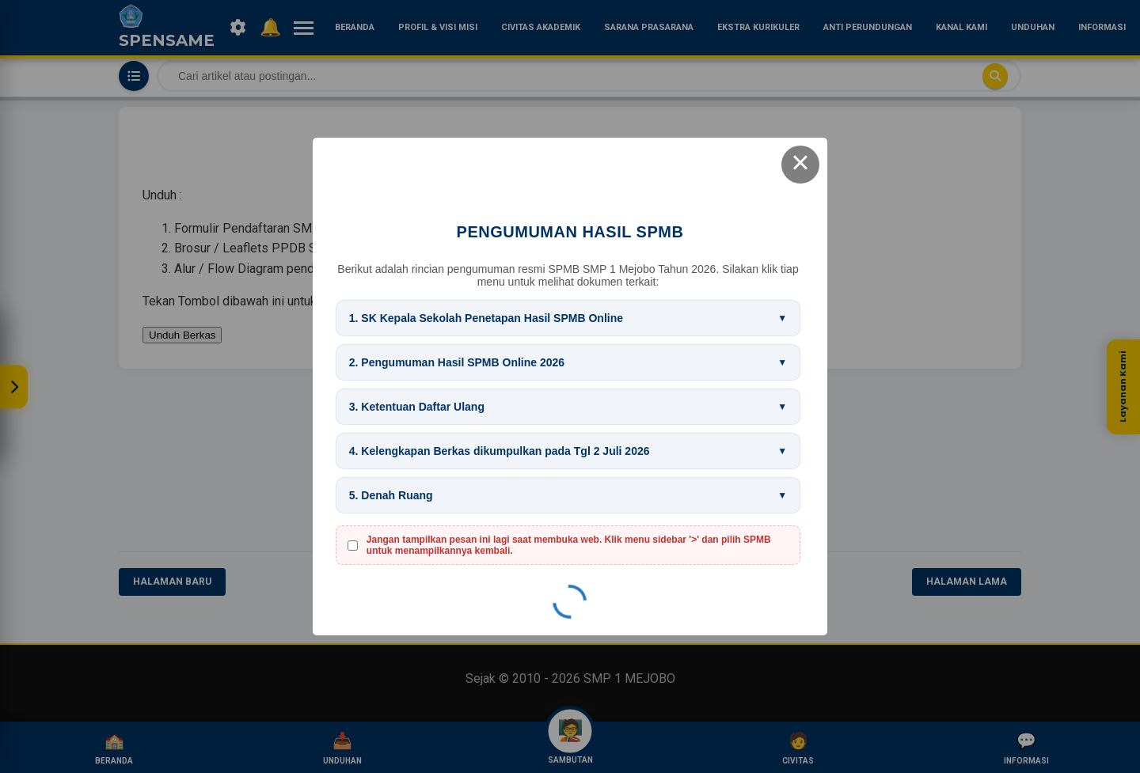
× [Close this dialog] (800, 165)
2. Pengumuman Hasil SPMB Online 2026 (456, 362)
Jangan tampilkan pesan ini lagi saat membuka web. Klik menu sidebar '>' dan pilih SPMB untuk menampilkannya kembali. (569, 545)
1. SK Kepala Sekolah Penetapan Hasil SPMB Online (486, 318)
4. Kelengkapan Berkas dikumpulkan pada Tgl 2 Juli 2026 (499, 451)
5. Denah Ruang (391, 495)
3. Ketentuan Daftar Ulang (416, 406)
